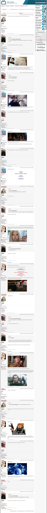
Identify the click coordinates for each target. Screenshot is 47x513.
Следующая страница (22, 9)
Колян (2, 225)
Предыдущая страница (14, 9)
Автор (2, 482)
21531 (21, 420)
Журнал (12, 5)
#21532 (9, 495)
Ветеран (2, 43)
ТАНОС (2, 54)
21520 (21, 186)
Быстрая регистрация (39, 39)
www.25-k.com (3, 47)
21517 (21, 129)
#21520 (9, 248)
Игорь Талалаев (3, 73)
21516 (21, 110)
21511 (21, 14)
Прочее (41, 0)
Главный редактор (2, 81)
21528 (21, 352)
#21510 (9, 76)
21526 (21, 314)
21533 (21, 460)
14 (33, 10)
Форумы (3, 5)
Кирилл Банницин (3, 389)
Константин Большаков (3, 15)
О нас (39, 0)
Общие (7, 5)
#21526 (9, 404)
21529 (21, 388)
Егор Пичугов (3, 35)
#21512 (9, 190)
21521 (21, 206)
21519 (21, 167)
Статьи (36, 0)
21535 (21, 491)
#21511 (9, 39)
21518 (21, 148)
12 (32, 9)
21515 (21, 91)
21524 (21, 263)
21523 (21, 244)
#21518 (9, 210)
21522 (21, 225)
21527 (21, 333)
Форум (45, 0)
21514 (21, 72)
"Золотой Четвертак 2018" (21, 5)
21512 (21, 34)
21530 (21, 400)
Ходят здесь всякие (3, 61)
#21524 (9, 337)
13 (33, 9)
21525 (21, 294)
